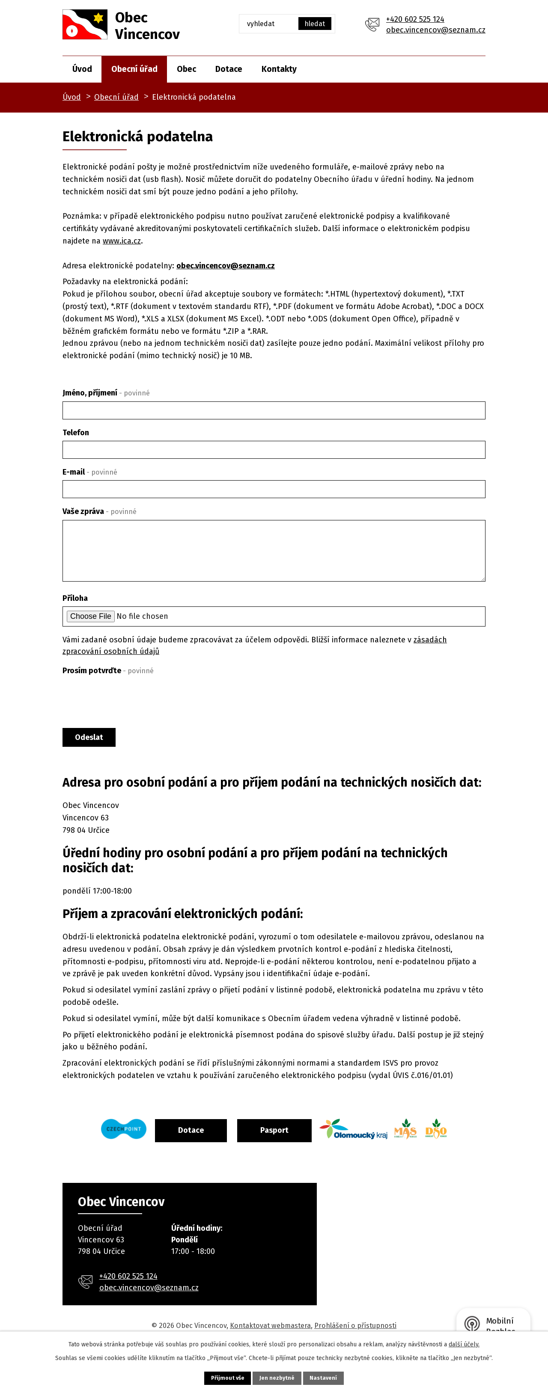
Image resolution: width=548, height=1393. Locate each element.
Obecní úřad (134, 69)
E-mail (90, 472)
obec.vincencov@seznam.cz (435, 30)
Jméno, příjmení (106, 393)
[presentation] (128, 699)
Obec (186, 69)
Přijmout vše (216, 1377)
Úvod (82, 69)
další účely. (464, 1342)
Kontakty (279, 69)
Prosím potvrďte (108, 670)
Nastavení (336, 1377)
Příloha (75, 598)
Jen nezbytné (277, 1377)
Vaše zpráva (100, 511)
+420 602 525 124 (415, 19)
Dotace (228, 69)
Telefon (76, 432)
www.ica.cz (122, 241)
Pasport (294, 1135)
